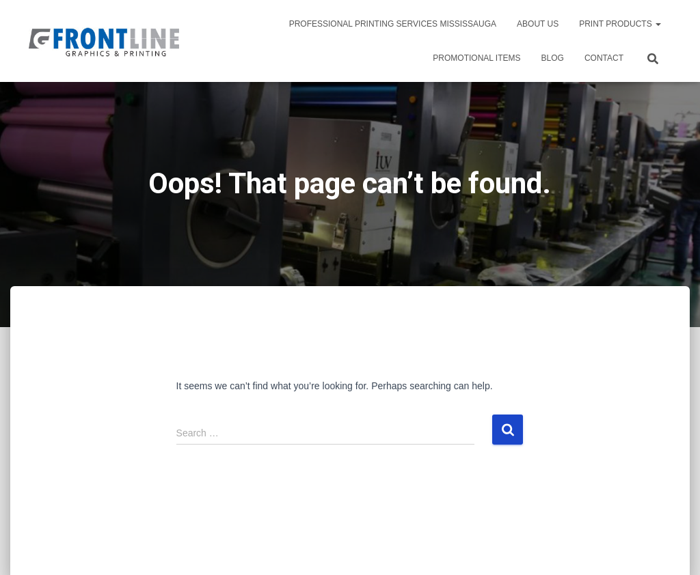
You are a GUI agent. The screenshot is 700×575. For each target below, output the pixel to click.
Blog (552, 58)
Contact (603, 58)
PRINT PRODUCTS (620, 24)
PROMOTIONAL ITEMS (476, 58)
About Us (537, 24)
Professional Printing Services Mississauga (392, 24)
